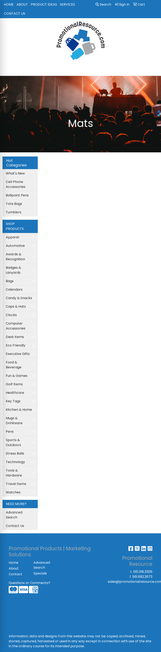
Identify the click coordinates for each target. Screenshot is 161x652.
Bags (10, 281)
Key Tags (13, 401)
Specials (40, 573)
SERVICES (67, 4)
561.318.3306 (142, 571)
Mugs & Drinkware (14, 420)
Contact (15, 574)
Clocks (11, 315)
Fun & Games (16, 375)
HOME (9, 4)
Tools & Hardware (14, 473)
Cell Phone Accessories (15, 184)
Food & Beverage (13, 365)
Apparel (12, 237)
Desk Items (15, 336)
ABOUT (22, 4)
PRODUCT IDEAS (44, 4)
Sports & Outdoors (13, 442)
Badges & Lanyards (13, 270)
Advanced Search (14, 515)
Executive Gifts (18, 353)
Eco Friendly (15, 345)
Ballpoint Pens (17, 195)
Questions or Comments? (29, 582)
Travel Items (16, 483)
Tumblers (13, 212)
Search (103, 4)
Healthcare (15, 392)
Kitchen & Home (19, 409)
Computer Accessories (15, 326)
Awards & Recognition (15, 257)
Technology (15, 462)
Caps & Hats (16, 306)
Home (13, 562)
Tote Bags (14, 203)
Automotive (15, 245)
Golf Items (14, 384)
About (14, 568)
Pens (10, 431)
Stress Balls (15, 453)
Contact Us (15, 525)
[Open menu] (153, 70)
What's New (15, 173)
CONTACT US (14, 13)
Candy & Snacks (19, 298)
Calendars (14, 289)
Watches (13, 492)
